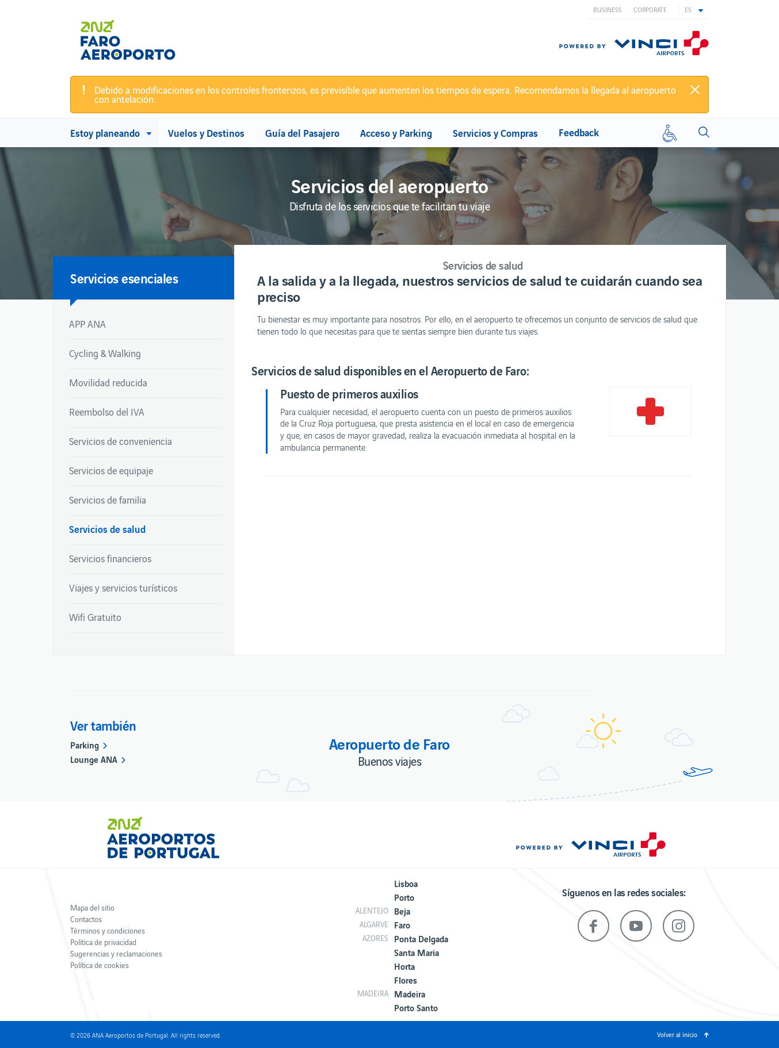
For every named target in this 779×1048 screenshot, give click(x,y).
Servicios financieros (110, 558)
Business (607, 9)
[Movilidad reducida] (670, 132)
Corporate (650, 9)
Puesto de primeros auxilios (349, 393)
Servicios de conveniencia (120, 441)
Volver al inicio (677, 1034)
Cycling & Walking (105, 353)
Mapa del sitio (92, 907)
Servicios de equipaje (111, 470)
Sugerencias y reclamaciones (116, 953)
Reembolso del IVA (106, 412)
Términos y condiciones (107, 930)
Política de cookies (99, 964)
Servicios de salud (107, 528)
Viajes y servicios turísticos (123, 587)
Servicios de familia (107, 499)
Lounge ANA (93, 758)
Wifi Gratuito (95, 617)
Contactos (86, 918)
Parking (84, 744)
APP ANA (87, 324)
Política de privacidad (103, 941)
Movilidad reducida (108, 382)
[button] (694, 9)
